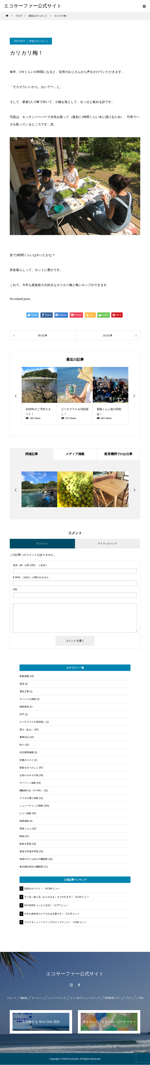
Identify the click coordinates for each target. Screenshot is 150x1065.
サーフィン (37, 998)
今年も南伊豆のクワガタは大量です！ (44, 914)
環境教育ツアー (113, 998)
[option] (39, 396)
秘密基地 (24, 707)
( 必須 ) (29, 565)
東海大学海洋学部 (29, 851)
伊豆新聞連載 (27, 752)
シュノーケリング (56, 998)
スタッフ (11, 998)
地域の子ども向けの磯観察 (34, 859)
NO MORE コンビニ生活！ (38, 905)
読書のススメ (27, 760)
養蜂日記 (24, 737)
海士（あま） (27, 729)
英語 (22, 684)
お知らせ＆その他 (29, 775)
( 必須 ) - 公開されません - (31, 577)
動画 (22, 836)
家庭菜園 (24, 676)
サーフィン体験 (28, 783)
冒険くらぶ (25, 828)
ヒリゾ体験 (25, 813)
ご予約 (139, 998)
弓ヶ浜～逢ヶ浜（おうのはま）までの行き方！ (48, 897)
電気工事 (24, 691)
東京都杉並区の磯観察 (31, 867)
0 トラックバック (107, 543)
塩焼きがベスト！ (33, 888)
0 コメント (42, 543)
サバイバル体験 (28, 699)
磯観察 (23, 998)
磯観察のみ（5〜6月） (31, 790)
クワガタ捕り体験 (29, 798)
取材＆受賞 (25, 844)
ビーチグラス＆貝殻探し (32, 722)
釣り (22, 745)
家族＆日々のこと (38, 41)
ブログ (128, 998)
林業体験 (24, 821)
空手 (22, 714)
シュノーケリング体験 (31, 806)
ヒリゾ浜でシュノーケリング (85, 998)
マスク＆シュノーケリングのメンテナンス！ (47, 922)
